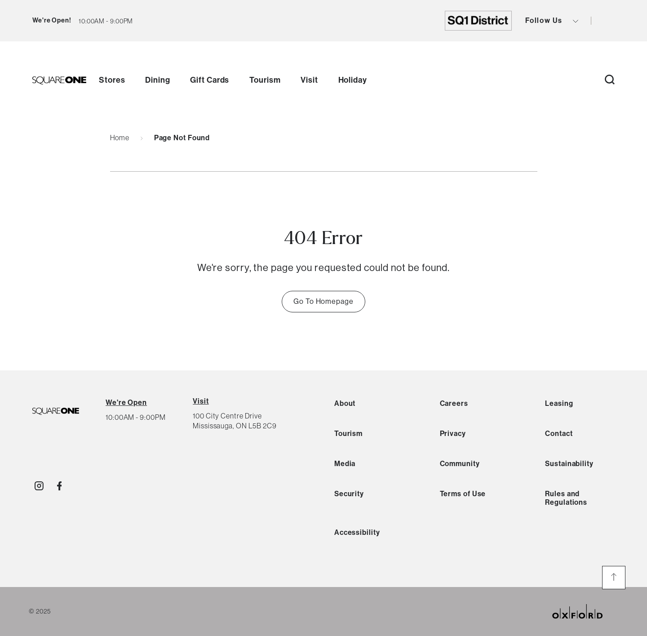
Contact (558, 433)
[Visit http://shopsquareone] (39, 485)
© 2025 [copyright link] (39, 611)
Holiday (352, 80)
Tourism (264, 80)
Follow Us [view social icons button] (551, 21)
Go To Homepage (323, 301)
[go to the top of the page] (614, 577)
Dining (157, 80)
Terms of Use (463, 493)
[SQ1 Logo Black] (55, 412)
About (345, 403)
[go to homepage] (59, 80)
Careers (454, 403)
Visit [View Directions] (201, 401)
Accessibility (357, 532)
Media (345, 463)
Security (349, 493)
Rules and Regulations (566, 498)
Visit (309, 80)
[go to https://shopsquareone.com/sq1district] (478, 21)
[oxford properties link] (584, 611)
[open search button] (610, 80)
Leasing (559, 403)
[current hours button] (106, 21)
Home (120, 138)
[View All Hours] (126, 402)
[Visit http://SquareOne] (59, 485)
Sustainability (569, 463)
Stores (112, 80)
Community (460, 463)
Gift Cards (209, 80)
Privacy (453, 433)
